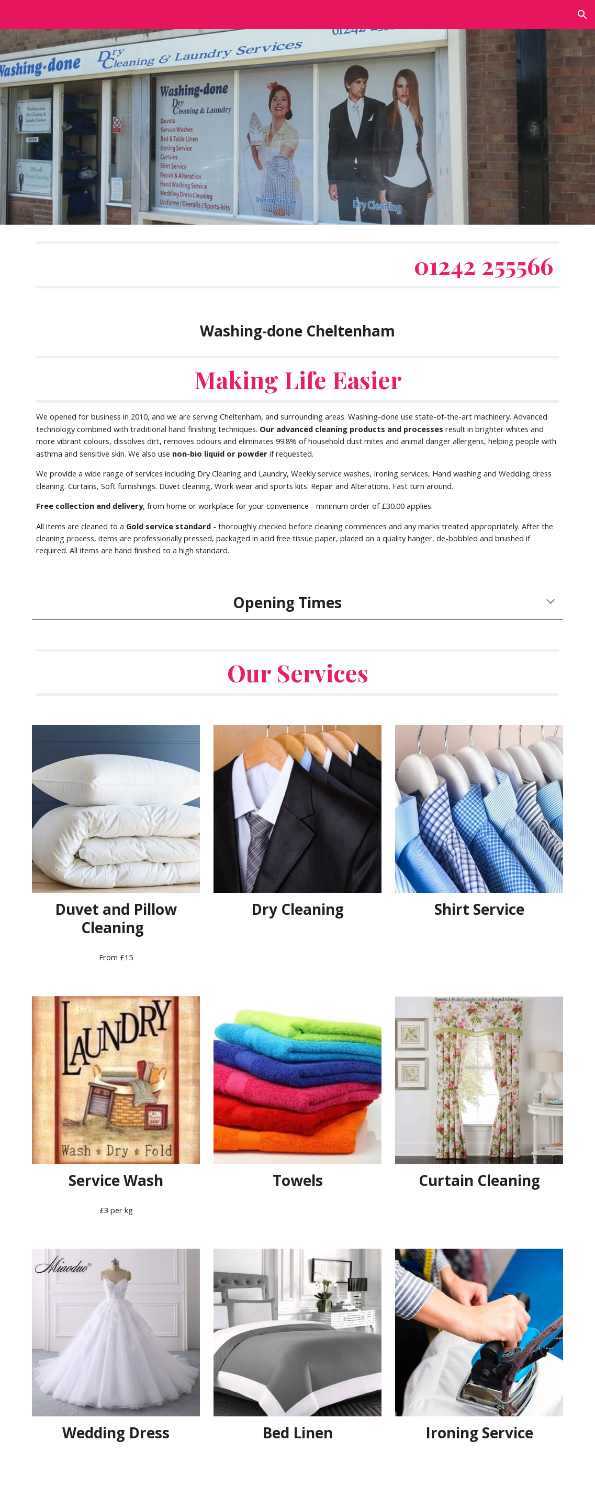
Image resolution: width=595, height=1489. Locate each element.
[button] (582, 14)
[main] (297, 399)
